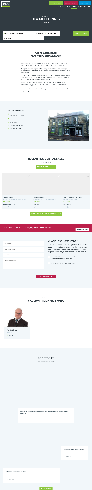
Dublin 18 (82, 432)
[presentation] (58, 264)
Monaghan (57, 437)
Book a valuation (70, 3)
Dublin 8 (48, 430)
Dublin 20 (41, 434)
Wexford (65, 439)
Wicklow (73, 439)
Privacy (56, 487)
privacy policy (69, 254)
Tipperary (41, 439)
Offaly (65, 437)
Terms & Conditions (46, 487)
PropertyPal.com (76, 487)
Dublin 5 (65, 429)
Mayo (40, 437)
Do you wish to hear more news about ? (63, 259)
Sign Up (25, 451)
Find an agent (84, 3)
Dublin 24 (57, 434)
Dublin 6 (73, 429)
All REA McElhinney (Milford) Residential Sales (46, 209)
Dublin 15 (57, 432)
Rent (68, 7)
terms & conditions (58, 254)
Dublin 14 (49, 432)
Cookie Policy (36, 487)
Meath (48, 437)
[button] (66, 33)
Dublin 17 (74, 432)
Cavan (48, 427)
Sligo (81, 437)
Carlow (40, 427)
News (80, 7)
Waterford (49, 439)
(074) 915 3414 (14, 117)
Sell (63, 7)
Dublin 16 (66, 432)
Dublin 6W (82, 429)
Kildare (81, 434)
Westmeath (57, 439)
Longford (74, 436)
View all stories (46, 401)
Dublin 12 (82, 430)
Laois (48, 436)
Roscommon (74, 437)
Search (77, 33)
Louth (81, 436)
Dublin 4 (57, 429)
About (74, 7)
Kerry (73, 434)
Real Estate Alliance (22, 487)
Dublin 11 (74, 430)
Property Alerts (56, 3)
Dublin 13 (41, 432)
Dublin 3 (48, 429)
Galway (65, 434)
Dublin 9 (57, 430)
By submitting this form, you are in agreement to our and (63, 253)
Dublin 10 (66, 430)
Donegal (73, 427)
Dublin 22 (49, 434)
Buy (59, 7)
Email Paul (11, 331)
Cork (65, 427)
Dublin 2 (40, 429)
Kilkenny (40, 436)
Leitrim (56, 436)
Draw (85, 33)
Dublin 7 (40, 430)
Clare (56, 427)
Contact (86, 7)
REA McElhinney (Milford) (14, 33)
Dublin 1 (82, 427)
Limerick (65, 436)
